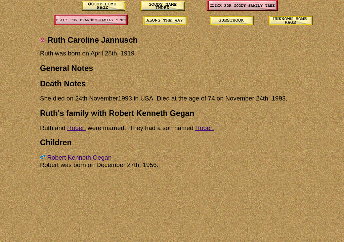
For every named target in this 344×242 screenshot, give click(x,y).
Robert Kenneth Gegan (79, 157)
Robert (76, 127)
